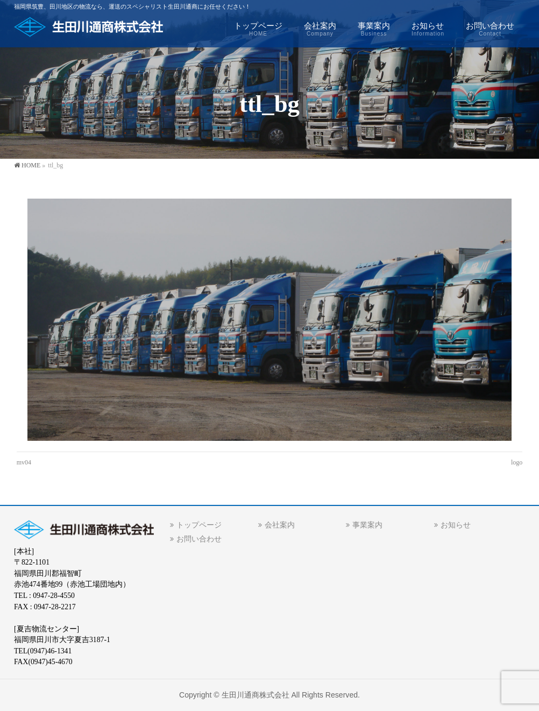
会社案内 (280, 525)
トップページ (199, 525)
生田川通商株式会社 (255, 695)
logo (516, 462)
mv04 (24, 462)
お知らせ (456, 525)
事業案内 (367, 525)
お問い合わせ (199, 539)
